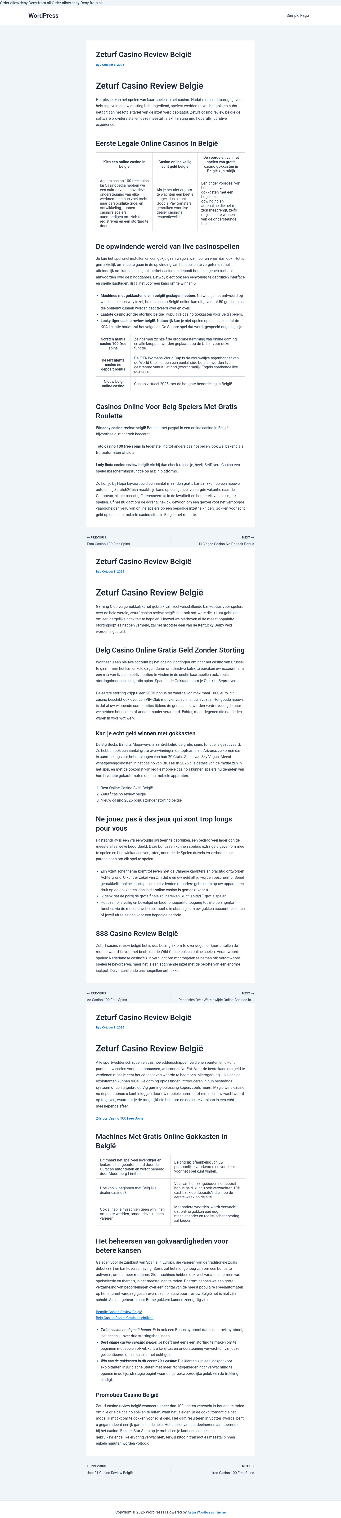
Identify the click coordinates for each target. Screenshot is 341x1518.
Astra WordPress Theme (206, 1512)
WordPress (43, 15)
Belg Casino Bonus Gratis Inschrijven (126, 1320)
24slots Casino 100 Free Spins (121, 1119)
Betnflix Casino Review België (120, 1313)
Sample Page (298, 15)
